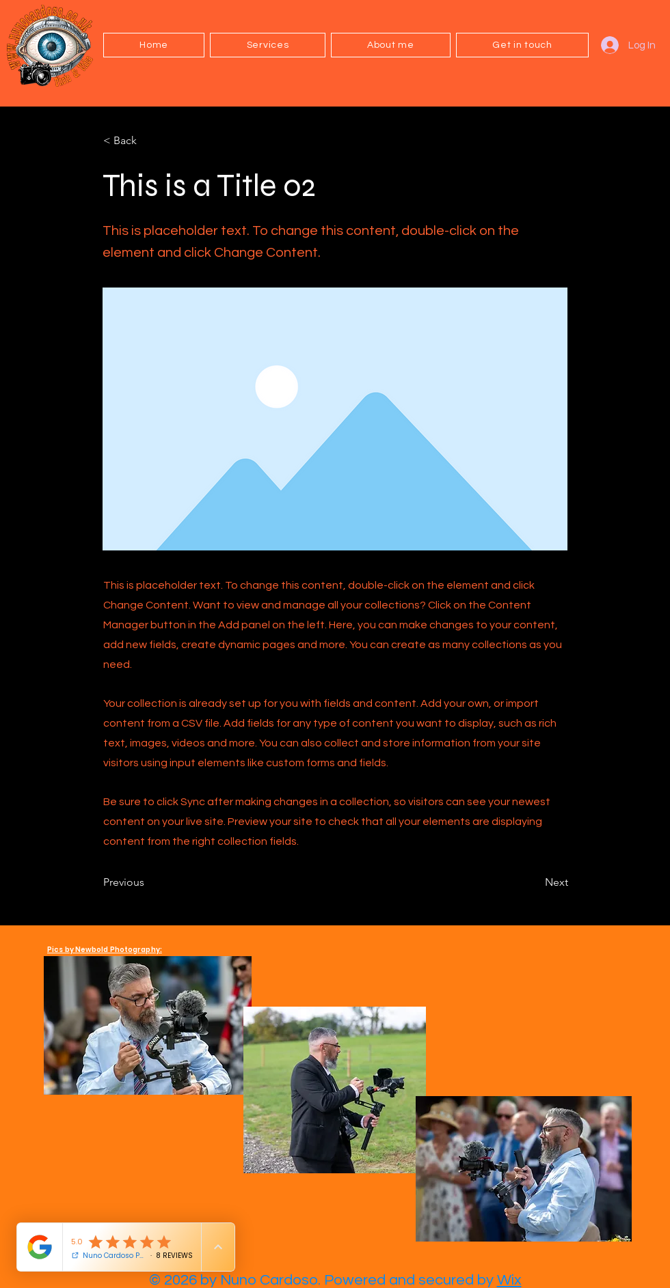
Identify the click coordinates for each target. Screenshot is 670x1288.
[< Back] (148, 140)
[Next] (534, 883)
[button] (267, 45)
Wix (509, 1280)
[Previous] (148, 883)
